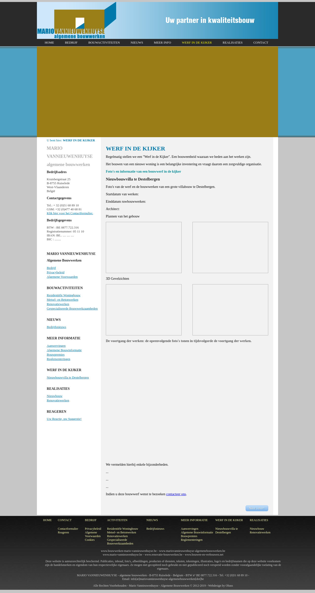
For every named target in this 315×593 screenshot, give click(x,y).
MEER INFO (162, 42)
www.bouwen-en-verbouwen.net (204, 554)
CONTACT (260, 42)
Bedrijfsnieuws (56, 327)
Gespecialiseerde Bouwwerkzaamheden (72, 308)
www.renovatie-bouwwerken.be (163, 554)
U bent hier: (71, 140)
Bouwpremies (55, 354)
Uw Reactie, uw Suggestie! (64, 419)
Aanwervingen (56, 345)
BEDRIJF (71, 42)
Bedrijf (51, 268)
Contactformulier (68, 528)
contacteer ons (176, 494)
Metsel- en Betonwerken (62, 299)
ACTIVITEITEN (117, 520)
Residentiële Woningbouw (63, 295)
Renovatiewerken (58, 304)
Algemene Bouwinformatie (64, 350)
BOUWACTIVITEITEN (104, 42)
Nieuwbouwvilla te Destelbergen (68, 377)
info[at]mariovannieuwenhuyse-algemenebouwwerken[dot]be (167, 579)
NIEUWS (137, 42)
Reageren (63, 532)
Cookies (89, 540)
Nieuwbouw (55, 396)
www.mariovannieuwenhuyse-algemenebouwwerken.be (192, 551)
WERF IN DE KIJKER (197, 42)
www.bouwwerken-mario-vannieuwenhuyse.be (129, 551)
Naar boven (257, 508)
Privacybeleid (55, 272)
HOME (49, 42)
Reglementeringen (58, 359)
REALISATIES (233, 42)
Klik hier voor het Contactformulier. (70, 213)
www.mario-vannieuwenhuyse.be (122, 554)
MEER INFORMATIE (194, 520)
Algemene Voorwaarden (62, 277)
